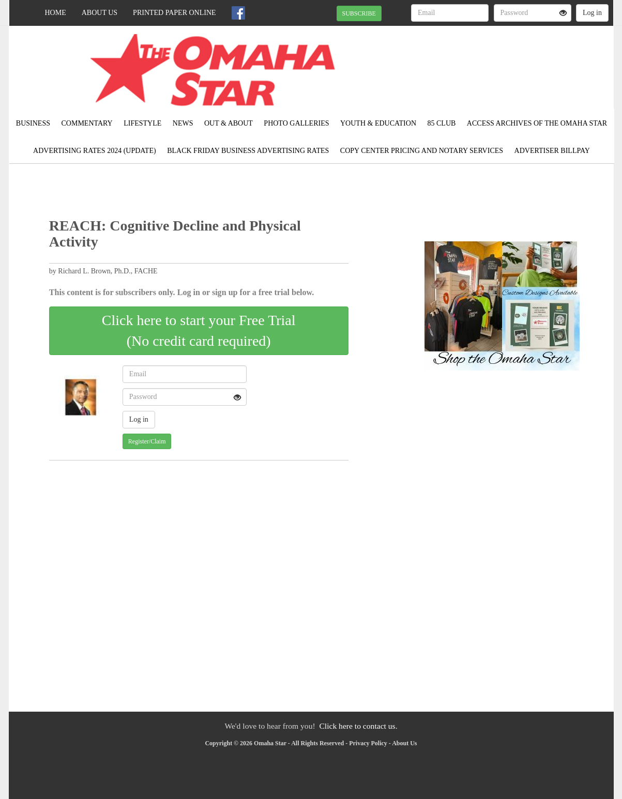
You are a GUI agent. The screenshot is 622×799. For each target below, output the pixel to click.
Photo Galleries (296, 123)
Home (55, 13)
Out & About (228, 123)
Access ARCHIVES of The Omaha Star (537, 123)
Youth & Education (378, 123)
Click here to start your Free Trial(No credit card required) (199, 330)
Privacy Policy (368, 743)
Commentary (86, 123)
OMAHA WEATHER (518, 62)
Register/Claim (147, 441)
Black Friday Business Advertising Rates (248, 151)
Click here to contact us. (358, 725)
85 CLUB (442, 123)
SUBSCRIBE (359, 13)
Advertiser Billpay (552, 151)
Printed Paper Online (174, 13)
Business (33, 123)
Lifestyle (142, 123)
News (183, 123)
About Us (99, 13)
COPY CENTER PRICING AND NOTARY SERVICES (421, 151)
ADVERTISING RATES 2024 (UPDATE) (94, 151)
